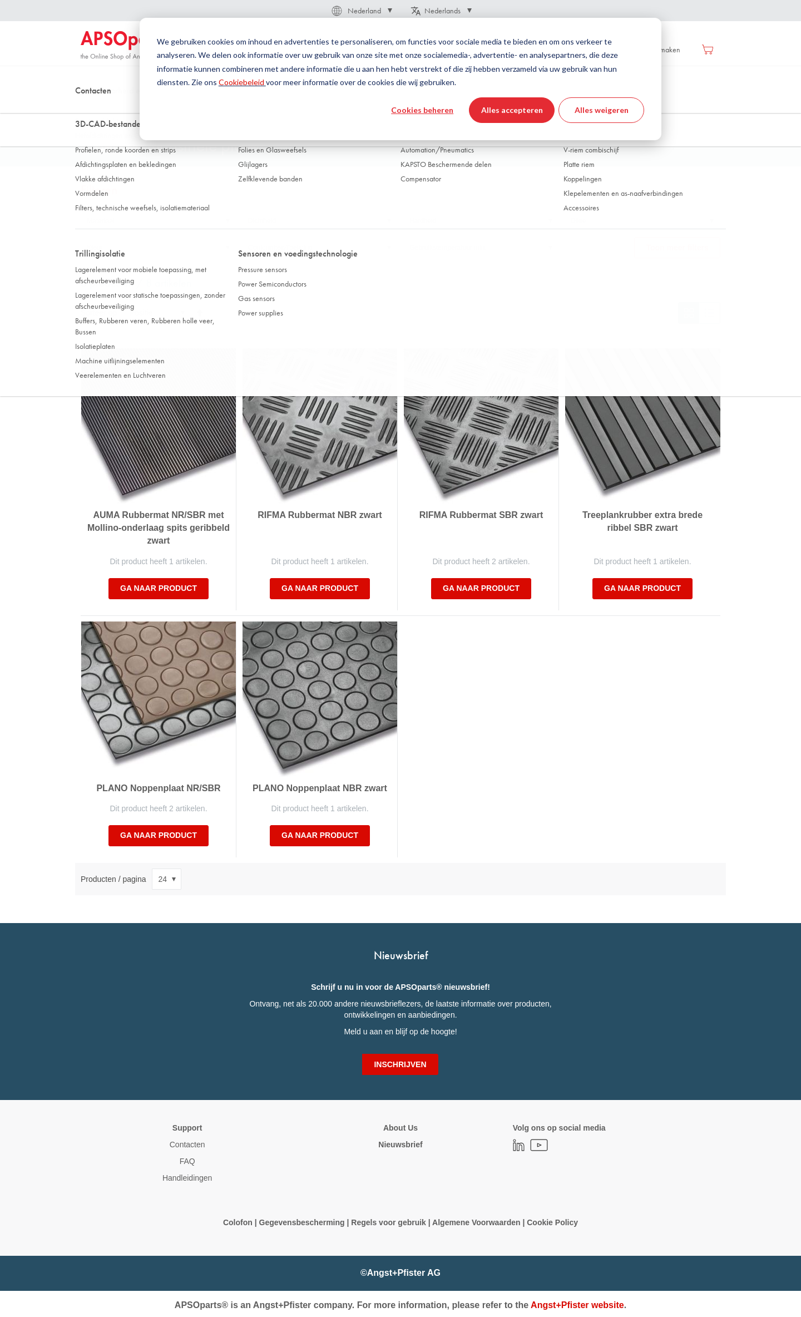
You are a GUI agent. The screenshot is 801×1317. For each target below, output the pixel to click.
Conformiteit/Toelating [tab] (280, 247)
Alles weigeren (602, 110)
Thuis (89, 111)
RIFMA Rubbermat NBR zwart (320, 515)
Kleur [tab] (94, 247)
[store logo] (128, 45)
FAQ (187, 1161)
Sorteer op (99, 312)
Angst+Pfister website (577, 1305)
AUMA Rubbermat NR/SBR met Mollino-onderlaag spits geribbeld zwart (158, 527)
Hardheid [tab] (423, 221)
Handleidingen (187, 1177)
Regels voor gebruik (388, 1222)
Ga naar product (158, 588)
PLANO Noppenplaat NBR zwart (320, 788)
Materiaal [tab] (100, 221)
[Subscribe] (400, 1064)
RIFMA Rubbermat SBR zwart (481, 515)
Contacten (187, 1144)
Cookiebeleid (242, 82)
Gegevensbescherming (302, 1222)
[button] (361, 10)
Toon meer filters (677, 247)
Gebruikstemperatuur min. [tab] (448, 247)
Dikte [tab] (578, 221)
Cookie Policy (551, 1222)
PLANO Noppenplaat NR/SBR (158, 788)
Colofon (238, 1222)
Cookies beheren (422, 110)
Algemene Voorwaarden (477, 1222)
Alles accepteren (512, 110)
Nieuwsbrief (400, 1144)
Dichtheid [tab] (262, 221)
